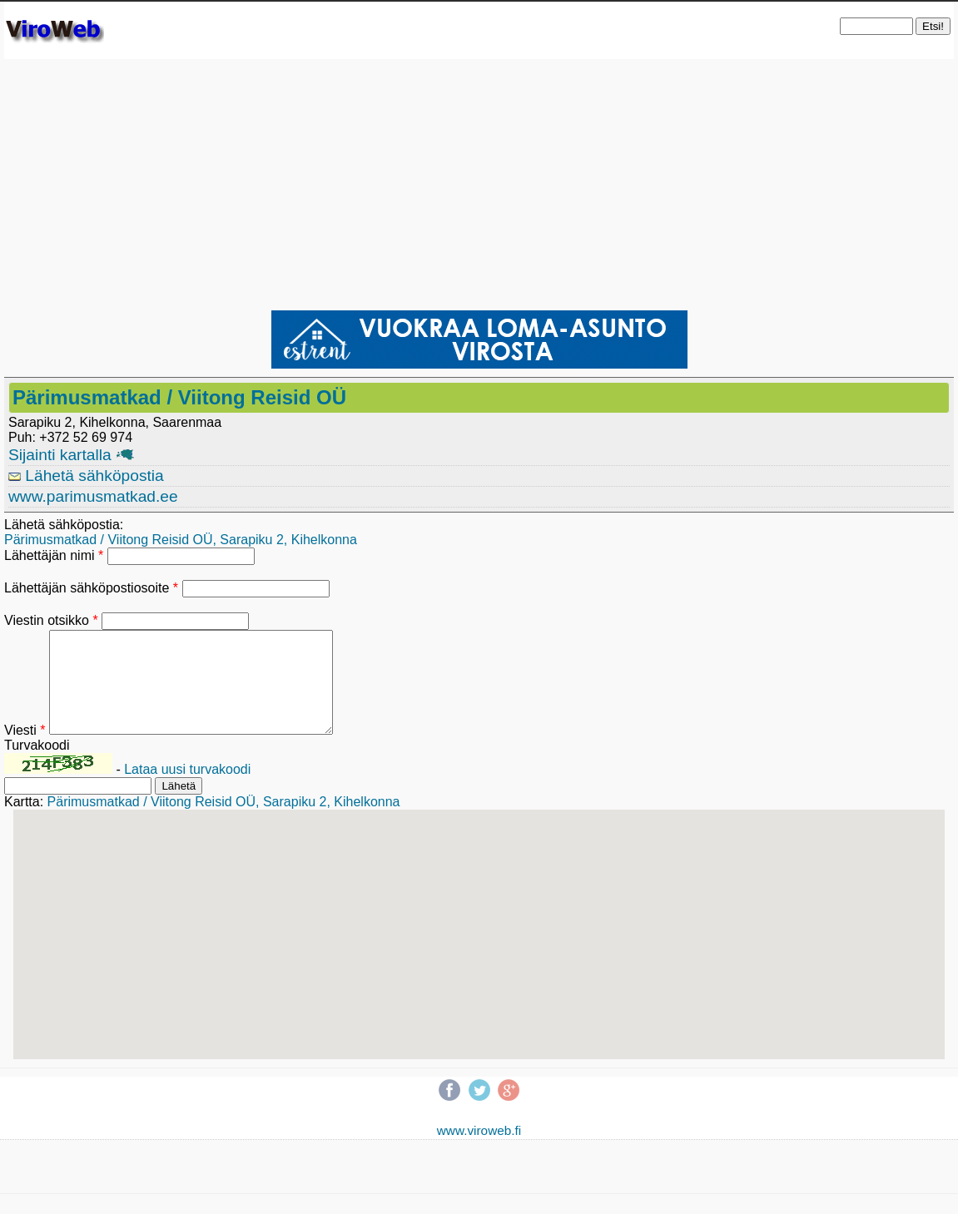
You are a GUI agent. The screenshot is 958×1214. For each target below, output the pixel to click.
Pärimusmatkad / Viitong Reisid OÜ (179, 397)
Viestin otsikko (51, 620)
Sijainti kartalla (71, 454)
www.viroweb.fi (479, 1150)
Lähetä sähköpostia (86, 475)
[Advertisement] (479, 183)
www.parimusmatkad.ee (93, 496)
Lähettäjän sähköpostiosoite (91, 588)
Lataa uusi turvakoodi (187, 789)
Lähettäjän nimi (53, 555)
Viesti (25, 750)
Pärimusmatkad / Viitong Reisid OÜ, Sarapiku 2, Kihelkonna (180, 540)
